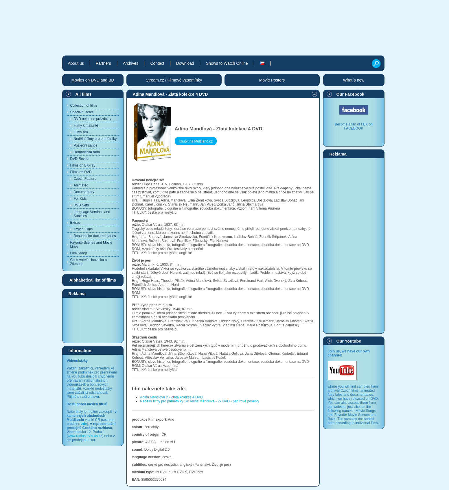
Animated (81, 185)
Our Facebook (350, 94)
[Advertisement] (93, 320)
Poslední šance (85, 145)
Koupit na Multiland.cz (196, 141)
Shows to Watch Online (227, 63)
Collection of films (83, 105)
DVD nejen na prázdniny (92, 119)
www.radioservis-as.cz (85, 436)
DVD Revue (79, 159)
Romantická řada (87, 152)
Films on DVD (81, 172)
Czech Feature (85, 179)
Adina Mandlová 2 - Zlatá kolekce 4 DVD (171, 397)
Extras (75, 223)
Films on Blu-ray (82, 165)
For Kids (80, 199)
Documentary (84, 192)
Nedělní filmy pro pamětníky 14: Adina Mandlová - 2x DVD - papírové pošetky (199, 401)
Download (185, 63)
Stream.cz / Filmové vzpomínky (174, 80)
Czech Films (83, 229)
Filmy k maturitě (86, 125)
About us (76, 63)
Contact (157, 63)
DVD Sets (81, 205)
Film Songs (79, 253)
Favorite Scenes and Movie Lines (91, 245)
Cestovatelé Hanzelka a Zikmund (88, 262)
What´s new (354, 80)
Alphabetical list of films (92, 280)
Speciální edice (82, 112)
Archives (131, 63)
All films (84, 94)
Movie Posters (272, 80)
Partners (103, 63)
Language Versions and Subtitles (92, 214)
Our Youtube (348, 341)
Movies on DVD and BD (92, 80)
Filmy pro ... (83, 132)
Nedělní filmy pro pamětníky (95, 139)
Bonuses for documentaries (95, 236)
